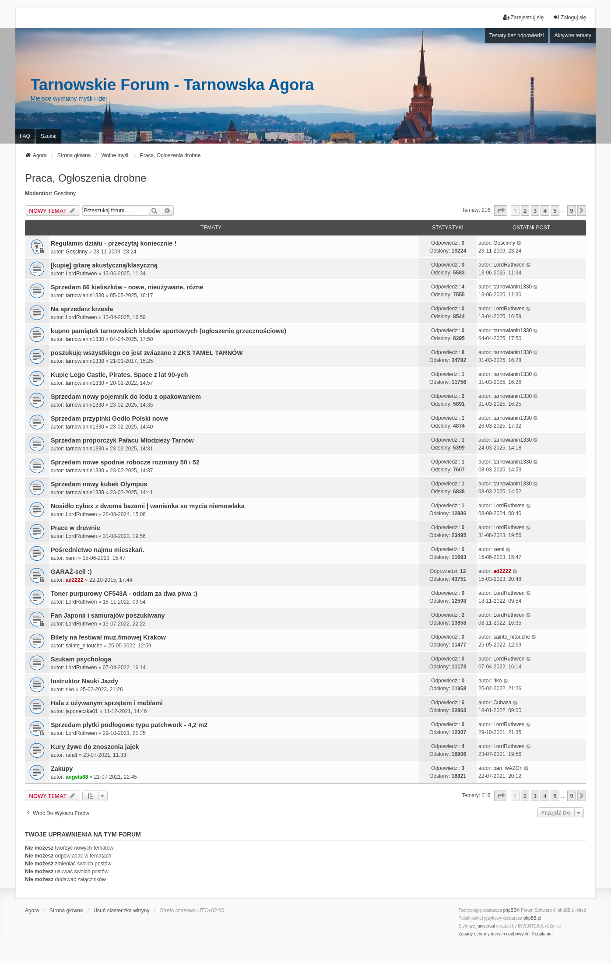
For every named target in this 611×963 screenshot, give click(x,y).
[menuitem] (493, 934)
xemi (71, 558)
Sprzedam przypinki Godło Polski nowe (110, 418)
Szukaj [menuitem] (48, 136)
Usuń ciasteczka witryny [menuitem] (121, 910)
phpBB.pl (532, 918)
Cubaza (502, 702)
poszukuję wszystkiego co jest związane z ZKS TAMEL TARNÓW (147, 352)
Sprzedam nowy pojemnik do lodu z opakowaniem (126, 396)
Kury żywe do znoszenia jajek (95, 746)
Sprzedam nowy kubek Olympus (99, 484)
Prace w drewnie (75, 527)
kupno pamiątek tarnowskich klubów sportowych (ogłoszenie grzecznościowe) (168, 330)
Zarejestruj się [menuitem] (523, 17)
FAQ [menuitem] (25, 136)
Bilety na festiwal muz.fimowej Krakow (108, 637)
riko (70, 689)
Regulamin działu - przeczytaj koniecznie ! (113, 243)
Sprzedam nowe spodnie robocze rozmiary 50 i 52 (125, 462)
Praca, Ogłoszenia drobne (86, 178)
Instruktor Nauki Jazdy (84, 681)
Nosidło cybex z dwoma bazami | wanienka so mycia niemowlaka (148, 506)
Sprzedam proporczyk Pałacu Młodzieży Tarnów (122, 440)
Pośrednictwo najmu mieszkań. (97, 549)
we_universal (482, 926)
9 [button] (571, 210)
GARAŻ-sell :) (71, 571)
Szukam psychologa (81, 659)
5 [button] (554, 210)
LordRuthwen (81, 274)
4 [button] (544, 210)
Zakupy (62, 768)
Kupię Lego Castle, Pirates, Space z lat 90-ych (119, 374)
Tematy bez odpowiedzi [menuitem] (516, 35)
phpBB (509, 910)
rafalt (71, 755)
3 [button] (535, 210)
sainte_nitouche (84, 646)
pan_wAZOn (508, 768)
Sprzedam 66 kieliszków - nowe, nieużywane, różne (127, 287)
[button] (500, 210)
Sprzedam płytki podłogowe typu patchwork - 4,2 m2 (129, 724)
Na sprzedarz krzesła (82, 309)
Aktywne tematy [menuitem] (572, 35)
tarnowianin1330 (85, 295)
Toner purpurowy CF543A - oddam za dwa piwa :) (124, 593)
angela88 (77, 777)
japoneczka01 (82, 711)
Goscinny (65, 193)
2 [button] (525, 210)
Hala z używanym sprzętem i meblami (107, 702)
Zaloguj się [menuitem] (569, 17)
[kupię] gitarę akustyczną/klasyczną (104, 265)
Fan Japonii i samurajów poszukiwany (108, 615)
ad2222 (75, 580)
